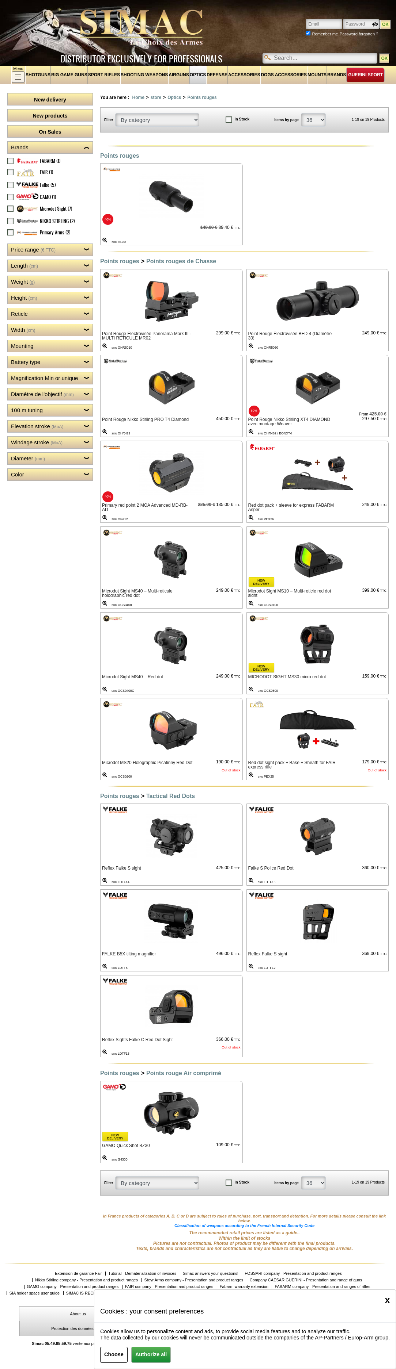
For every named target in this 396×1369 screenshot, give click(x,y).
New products (50, 116)
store (156, 97)
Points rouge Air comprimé (183, 1073)
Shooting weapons (144, 74)
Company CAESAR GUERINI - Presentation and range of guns (306, 1280)
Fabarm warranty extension (244, 1287)
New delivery (50, 100)
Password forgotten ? (359, 34)
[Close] (387, 1300)
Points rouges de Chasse (181, 261)
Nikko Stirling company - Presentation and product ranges (86, 1280)
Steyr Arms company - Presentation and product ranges (193, 1280)
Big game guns (69, 74)
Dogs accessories (284, 74)
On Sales (50, 132)
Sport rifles (104, 74)
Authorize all (151, 1354)
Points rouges (202, 97)
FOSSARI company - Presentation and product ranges (293, 1274)
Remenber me (325, 34)
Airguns (179, 74)
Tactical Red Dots (170, 796)
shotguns (38, 74)
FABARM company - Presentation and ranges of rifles (322, 1287)
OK (384, 58)
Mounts (317, 74)
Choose (114, 1354)
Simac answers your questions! (210, 1274)
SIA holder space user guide (35, 1293)
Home (138, 97)
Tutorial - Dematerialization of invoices (142, 1274)
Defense (217, 74)
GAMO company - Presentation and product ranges (73, 1287)
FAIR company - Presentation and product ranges (169, 1287)
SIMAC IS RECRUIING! (87, 1293)
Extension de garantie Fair (78, 1274)
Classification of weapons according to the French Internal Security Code (244, 1225)
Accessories (244, 74)
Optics (198, 74)
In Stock (242, 119)
